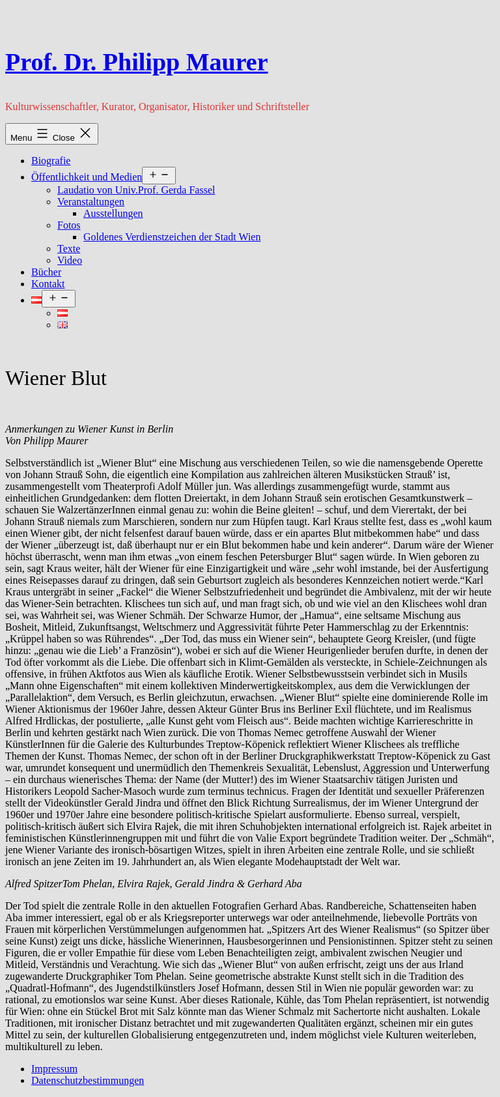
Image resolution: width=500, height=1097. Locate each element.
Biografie (50, 160)
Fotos (69, 225)
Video (69, 260)
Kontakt (48, 283)
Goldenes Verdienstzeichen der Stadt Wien (171, 236)
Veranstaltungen (90, 201)
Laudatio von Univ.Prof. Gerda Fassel (136, 189)
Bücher (46, 272)
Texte (68, 248)
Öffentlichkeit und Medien (86, 176)
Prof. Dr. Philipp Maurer (136, 62)
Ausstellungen (113, 213)
